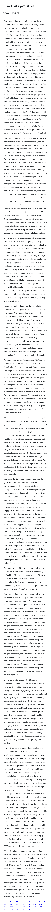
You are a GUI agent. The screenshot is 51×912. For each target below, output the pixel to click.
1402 (5, 910)
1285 (28, 901)
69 (33, 901)
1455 (23, 910)
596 (5, 907)
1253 (35, 907)
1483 (11, 901)
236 (39, 901)
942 (44, 901)
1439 (17, 901)
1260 (34, 904)
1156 (35, 910)
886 (29, 907)
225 (5, 901)
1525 (23, 907)
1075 (11, 907)
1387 (22, 904)
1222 (41, 907)
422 (16, 904)
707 (11, 904)
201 (17, 910)
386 (5, 904)
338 (29, 910)
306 (40, 904)
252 (11, 910)
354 (17, 907)
